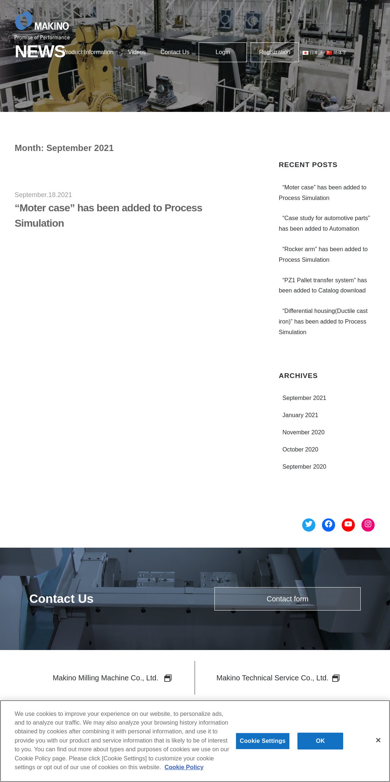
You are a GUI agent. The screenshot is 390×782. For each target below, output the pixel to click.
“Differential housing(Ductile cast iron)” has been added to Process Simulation (323, 321)
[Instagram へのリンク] (368, 525)
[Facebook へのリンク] (328, 525)
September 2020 (304, 466)
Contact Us (175, 52)
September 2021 (304, 397)
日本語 (313, 52)
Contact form (287, 599)
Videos (137, 52)
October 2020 (300, 449)
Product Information (87, 52)
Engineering (32, 52)
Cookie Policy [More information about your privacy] (184, 771)
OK (320, 745)
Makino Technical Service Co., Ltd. (278, 678)
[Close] (378, 744)
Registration (274, 52)
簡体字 (336, 52)
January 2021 (300, 415)
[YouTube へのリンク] (348, 525)
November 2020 (303, 432)
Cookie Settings (262, 745)
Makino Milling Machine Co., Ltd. (112, 678)
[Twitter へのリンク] (308, 525)
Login (222, 52)
